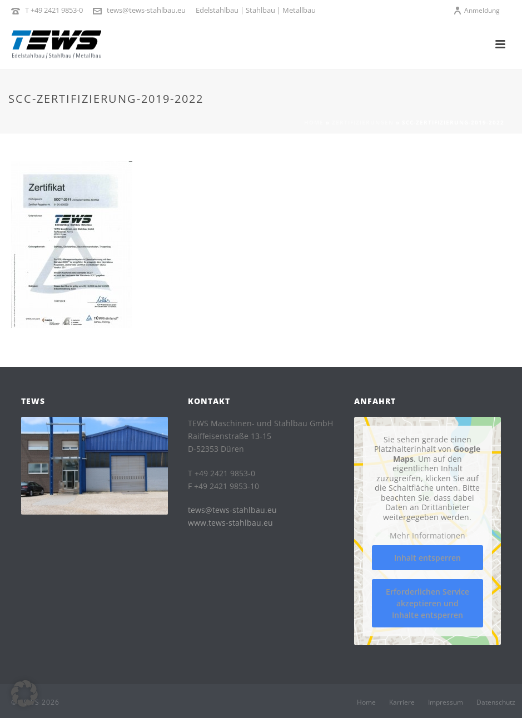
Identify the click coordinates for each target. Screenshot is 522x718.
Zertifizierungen (363, 122)
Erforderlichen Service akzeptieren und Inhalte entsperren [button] (427, 603)
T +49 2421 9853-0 (54, 10)
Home (314, 122)
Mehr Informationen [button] (427, 536)
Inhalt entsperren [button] (427, 557)
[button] (24, 693)
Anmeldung (476, 10)
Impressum (445, 702)
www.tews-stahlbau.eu (230, 522)
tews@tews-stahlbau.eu (146, 10)
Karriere (402, 702)
